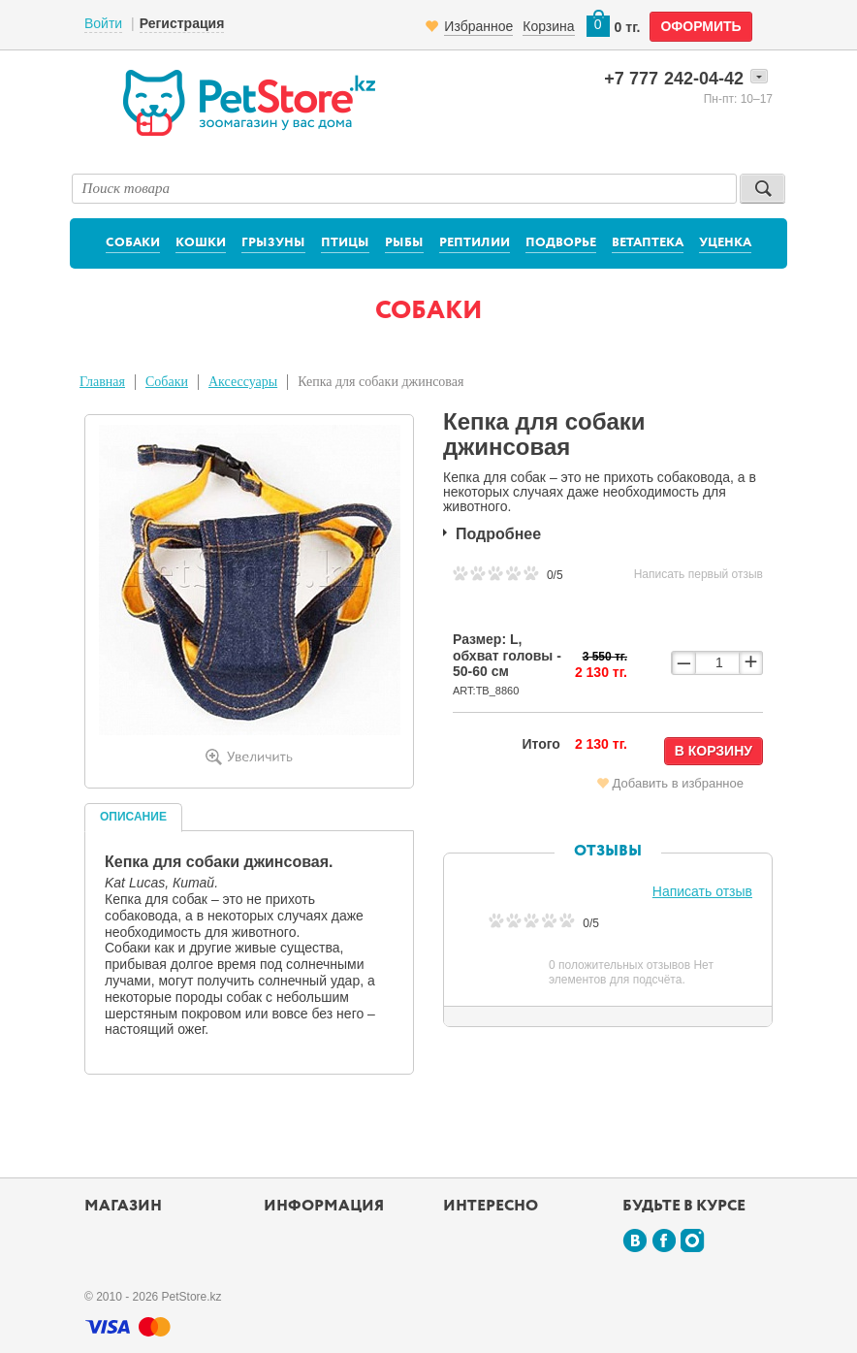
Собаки (133, 243)
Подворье (560, 243)
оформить (700, 26)
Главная (102, 381)
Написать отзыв (702, 891)
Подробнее (498, 534)
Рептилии (474, 243)
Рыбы (404, 243)
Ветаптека (647, 243)
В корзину (713, 750)
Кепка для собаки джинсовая (380, 381)
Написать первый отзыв (698, 574)
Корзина (548, 26)
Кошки (200, 243)
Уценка (725, 243)
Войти (103, 23)
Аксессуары (242, 381)
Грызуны (273, 243)
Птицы (345, 243)
